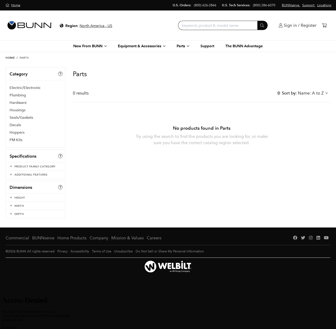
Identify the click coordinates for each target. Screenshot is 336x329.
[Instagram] (311, 238)
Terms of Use (101, 251)
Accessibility (79, 251)
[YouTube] (326, 238)
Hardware (18, 102)
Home (10, 57)
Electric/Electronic (25, 87)
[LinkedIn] (318, 238)
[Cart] (324, 25)
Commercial (17, 238)
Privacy (62, 251)
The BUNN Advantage (244, 46)
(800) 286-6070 (264, 5)
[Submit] (262, 25)
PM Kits (16, 140)
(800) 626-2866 (205, 5)
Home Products (72, 238)
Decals (15, 125)
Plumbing (18, 95)
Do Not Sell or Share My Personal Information (170, 251)
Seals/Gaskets (21, 117)
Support (207, 46)
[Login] (297, 25)
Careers (154, 238)
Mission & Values (127, 238)
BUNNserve (43, 238)
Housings (17, 110)
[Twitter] (303, 238)
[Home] (13, 5)
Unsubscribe (123, 251)
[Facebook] (295, 238)
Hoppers (17, 132)
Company (99, 238)
